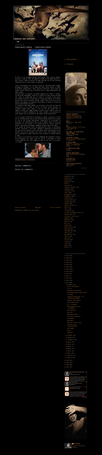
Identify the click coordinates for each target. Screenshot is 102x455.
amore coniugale (70, 164)
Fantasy (67, 203)
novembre (70, 335)
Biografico (68, 181)
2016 (67, 271)
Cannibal (67, 185)
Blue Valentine (71, 310)
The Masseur (70, 318)
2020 (67, 262)
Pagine (66, 225)
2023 (67, 255)
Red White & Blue (72, 314)
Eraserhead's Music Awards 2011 (76, 292)
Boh (65, 183)
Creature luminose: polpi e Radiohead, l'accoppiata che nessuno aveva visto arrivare (74, 116)
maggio (69, 348)
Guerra (66, 207)
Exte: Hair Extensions (73, 316)
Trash (66, 241)
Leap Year (70, 312)
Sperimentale (68, 234)
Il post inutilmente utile (72, 212)
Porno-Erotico (69, 227)
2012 (67, 280)
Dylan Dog (67, 198)
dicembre (70, 284)
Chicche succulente (70, 187)
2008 (67, 364)
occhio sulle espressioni (74, 163)
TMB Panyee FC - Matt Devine (73, 122)
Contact (68, 149)
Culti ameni (70, 328)
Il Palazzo (68, 210)
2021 (67, 260)
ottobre (70, 337)
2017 (67, 269)
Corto (66, 192)
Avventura (67, 178)
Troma (66, 243)
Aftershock (70, 320)
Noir (66, 223)
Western (67, 247)
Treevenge (70, 294)
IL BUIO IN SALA (71, 142)
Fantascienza (68, 201)
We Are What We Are (73, 302)
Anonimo (71, 377)
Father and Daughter (73, 286)
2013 (67, 278)
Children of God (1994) (72, 134)
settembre (70, 339)
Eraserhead (71, 372)
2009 (67, 362)
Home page (38, 207)
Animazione (68, 176)
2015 (67, 273)
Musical (67, 221)
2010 (67, 360)
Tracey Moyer (72, 387)
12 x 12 (69, 288)
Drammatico (24, 160)
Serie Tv (67, 232)
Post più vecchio (55, 207)
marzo (69, 353)
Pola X (69, 330)
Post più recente (20, 207)
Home (18, 41)
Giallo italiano (69, 205)
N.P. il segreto (72, 304)
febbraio (70, 355)
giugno (69, 346)
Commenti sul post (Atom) (31, 210)
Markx (67, 121)
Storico (67, 236)
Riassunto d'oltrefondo (74, 290)
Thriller (67, 239)
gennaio (70, 357)
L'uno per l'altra (70, 216)
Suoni (66, 238)
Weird (66, 245)
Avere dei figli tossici (74, 322)
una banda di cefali (72, 137)
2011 (67, 282)
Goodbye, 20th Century (73, 300)
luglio (69, 344)
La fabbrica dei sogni (73, 148)
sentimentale (31, 160)
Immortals (70, 332)
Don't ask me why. (71, 160)
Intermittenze (69, 214)
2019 (67, 264)
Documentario (68, 194)
